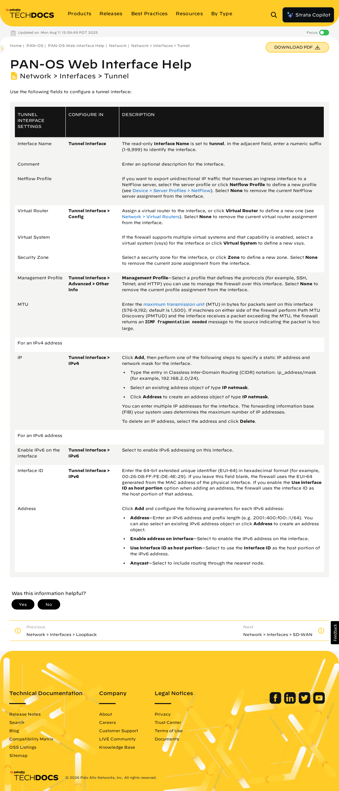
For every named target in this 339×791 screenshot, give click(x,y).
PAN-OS (34, 45)
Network (118, 45)
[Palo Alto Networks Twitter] (305, 702)
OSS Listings (22, 747)
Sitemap (18, 755)
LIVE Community (117, 738)
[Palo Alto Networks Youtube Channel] (319, 702)
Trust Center (168, 722)
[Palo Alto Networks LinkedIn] (290, 702)
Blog (14, 730)
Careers (107, 722)
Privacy (163, 714)
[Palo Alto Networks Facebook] (276, 702)
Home (16, 45)
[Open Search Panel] (276, 15)
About (105, 714)
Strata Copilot (308, 15)
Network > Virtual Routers (150, 216)
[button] (335, 632)
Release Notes (25, 714)
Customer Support (118, 730)
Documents (167, 738)
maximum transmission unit (174, 304)
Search (16, 722)
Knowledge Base (117, 747)
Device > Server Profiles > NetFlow (171, 190)
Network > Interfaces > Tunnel (160, 45)
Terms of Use (169, 730)
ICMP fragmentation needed (176, 322)
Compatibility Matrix (31, 738)
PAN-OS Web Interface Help (76, 45)
